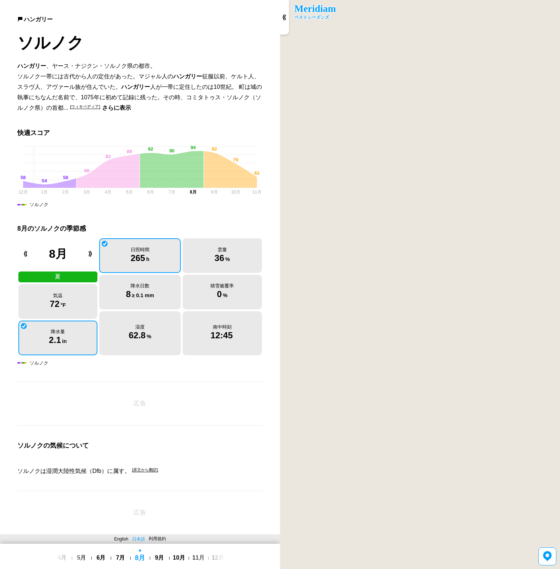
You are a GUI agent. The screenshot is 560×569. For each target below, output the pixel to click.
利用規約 (157, 538)
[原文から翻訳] (145, 470)
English (121, 539)
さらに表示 (116, 108)
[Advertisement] (140, 404)
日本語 (138, 539)
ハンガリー (35, 19)
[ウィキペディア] (85, 106)
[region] (420, 284)
